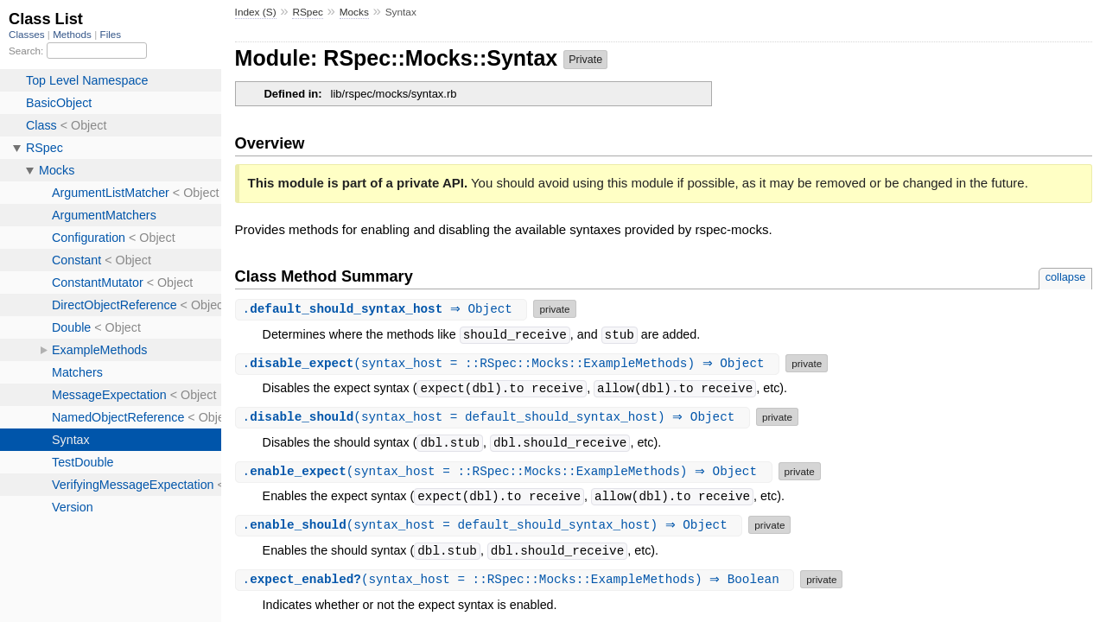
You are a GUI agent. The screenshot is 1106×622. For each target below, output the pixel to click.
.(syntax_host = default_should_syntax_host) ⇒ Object (495, 417)
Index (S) (255, 12)
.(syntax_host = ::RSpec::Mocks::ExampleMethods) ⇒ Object (510, 363)
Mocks (354, 12)
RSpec (307, 12)
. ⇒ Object (383, 309)
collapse (1066, 276)
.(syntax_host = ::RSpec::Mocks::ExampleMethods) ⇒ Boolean (517, 579)
